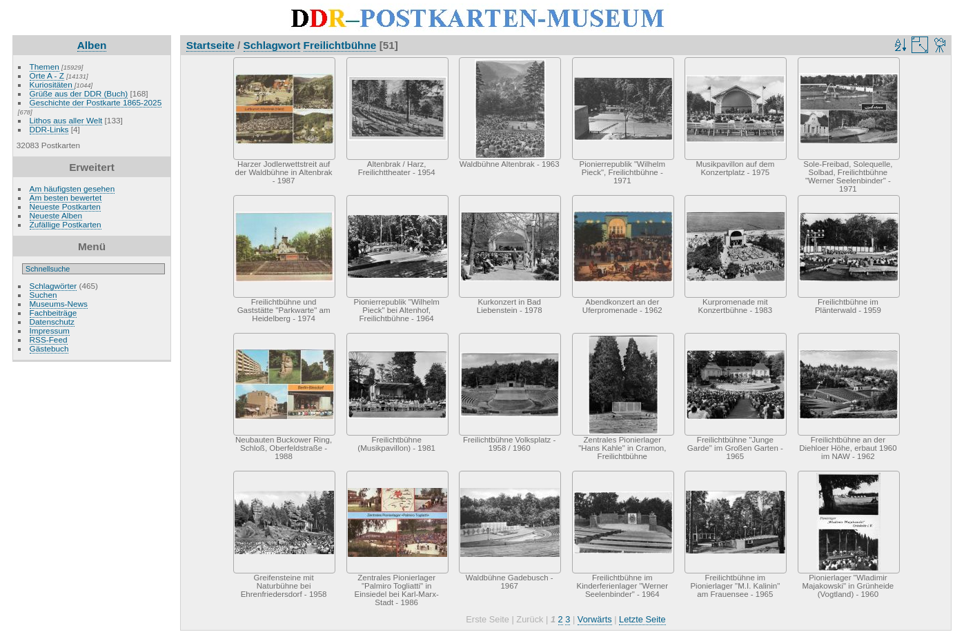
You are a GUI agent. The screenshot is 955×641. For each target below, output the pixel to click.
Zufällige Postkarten (65, 224)
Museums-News (59, 303)
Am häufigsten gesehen (72, 188)
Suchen (43, 294)
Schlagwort (272, 45)
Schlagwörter (53, 285)
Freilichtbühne (340, 45)
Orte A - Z (47, 75)
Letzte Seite (642, 619)
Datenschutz (52, 321)
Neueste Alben (56, 215)
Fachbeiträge (53, 312)
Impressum (50, 330)
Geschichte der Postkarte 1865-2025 (96, 102)
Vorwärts (595, 619)
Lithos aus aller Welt (66, 120)
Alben (92, 45)
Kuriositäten (52, 84)
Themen (44, 66)
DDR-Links (49, 129)
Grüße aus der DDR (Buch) (79, 93)
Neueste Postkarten (65, 206)
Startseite (210, 45)
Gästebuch (49, 348)
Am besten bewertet (66, 197)
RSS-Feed (49, 339)
